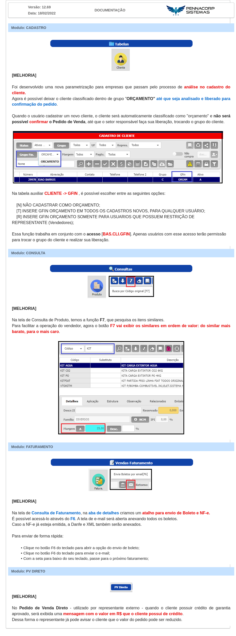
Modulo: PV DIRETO (28, 571)
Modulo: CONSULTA (28, 253)
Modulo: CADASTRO (28, 28)
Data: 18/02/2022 (42, 13)
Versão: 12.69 (39, 7)
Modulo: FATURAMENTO (32, 447)
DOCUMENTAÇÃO (110, 10)
